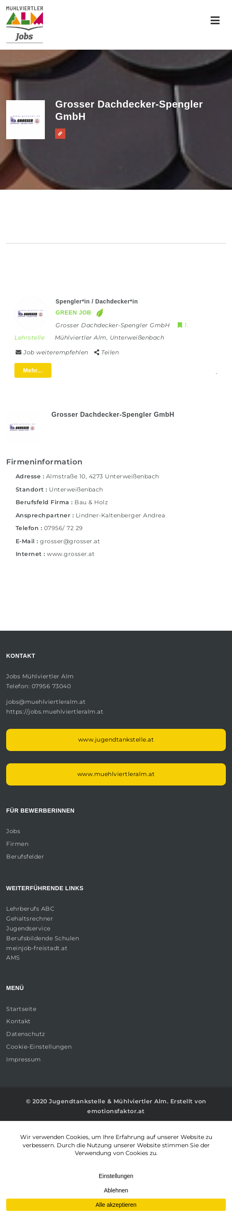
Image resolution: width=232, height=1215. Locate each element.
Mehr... (33, 370)
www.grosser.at (71, 554)
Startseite (21, 1009)
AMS (13, 957)
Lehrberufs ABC (30, 908)
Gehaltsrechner (29, 918)
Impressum (23, 1059)
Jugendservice (28, 928)
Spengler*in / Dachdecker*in (97, 301)
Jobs (13, 831)
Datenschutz (25, 1034)
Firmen (17, 844)
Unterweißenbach (76, 489)
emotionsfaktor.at (116, 1111)
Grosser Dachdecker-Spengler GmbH (112, 414)
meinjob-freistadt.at (36, 948)
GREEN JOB (73, 312)
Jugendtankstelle (77, 1101)
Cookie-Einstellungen (39, 1046)
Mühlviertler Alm (140, 1101)
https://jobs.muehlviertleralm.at (55, 711)
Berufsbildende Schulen (42, 938)
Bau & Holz (91, 502)
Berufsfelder (25, 856)
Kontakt (18, 1021)
